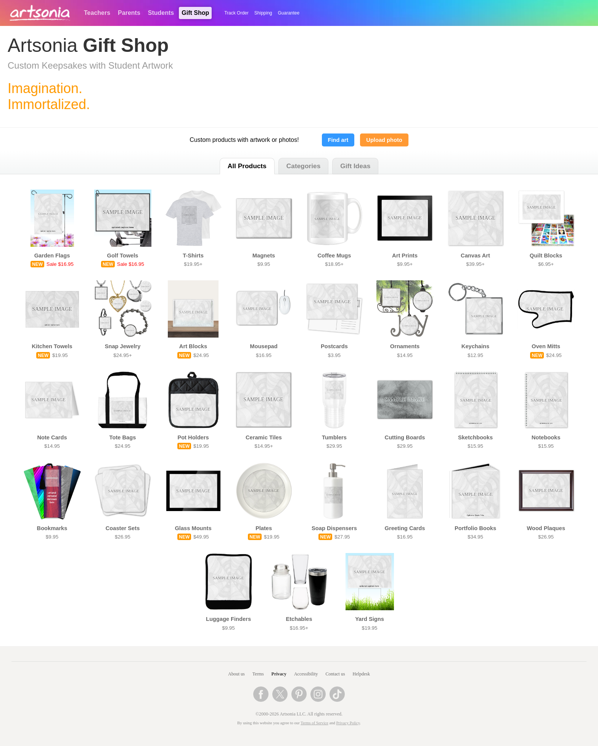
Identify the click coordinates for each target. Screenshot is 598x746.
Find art (338, 140)
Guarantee (289, 13)
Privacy (279, 674)
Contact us (335, 674)
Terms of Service (314, 723)
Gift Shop (195, 13)
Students (161, 13)
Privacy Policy (348, 723)
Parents (129, 13)
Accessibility (306, 674)
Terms (258, 674)
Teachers (97, 13)
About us (236, 674)
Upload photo (384, 140)
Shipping (263, 13)
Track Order (236, 13)
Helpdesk (361, 674)
